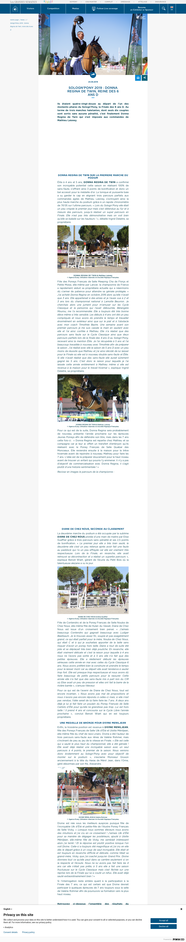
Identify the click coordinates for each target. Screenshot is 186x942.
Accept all (163, 920)
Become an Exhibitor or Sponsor (141, 9)
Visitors (30, 9)
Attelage (142, 2)
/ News (22, 20)
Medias (75, 9)
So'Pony (73, 2)
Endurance (160, 2)
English (8, 909)
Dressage (125, 2)
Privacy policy (28, 932)
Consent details (10, 932)
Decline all (163, 926)
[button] (30, 9)
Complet (109, 2)
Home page (14, 20)
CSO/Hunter (91, 2)
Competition (53, 9)
